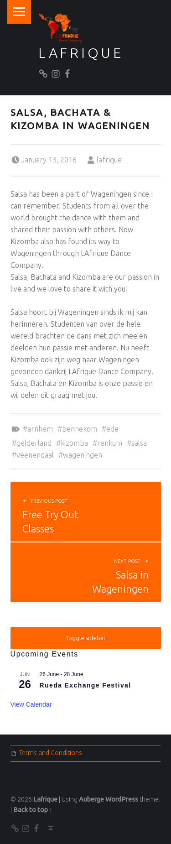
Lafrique (81, 53)
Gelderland (34, 443)
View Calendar (31, 704)
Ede (112, 429)
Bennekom (79, 429)
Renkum (109, 443)
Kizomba (74, 443)
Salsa (139, 443)
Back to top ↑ (32, 809)
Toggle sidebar (86, 638)
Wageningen (82, 455)
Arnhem (40, 429)
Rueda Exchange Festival (85, 685)
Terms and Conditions (50, 752)
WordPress (121, 799)
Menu (19, 12)
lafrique (109, 160)
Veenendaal (35, 455)
